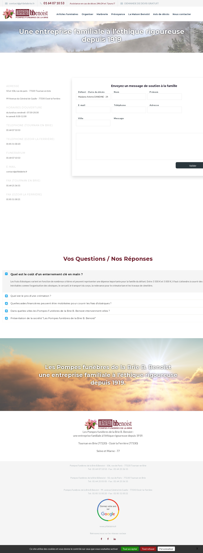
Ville (80, 117)
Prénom (154, 91)
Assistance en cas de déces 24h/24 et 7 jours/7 (92, 3)
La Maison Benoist (139, 14)
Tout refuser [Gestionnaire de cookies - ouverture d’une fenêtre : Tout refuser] (148, 548)
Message (119, 117)
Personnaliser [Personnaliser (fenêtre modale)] (166, 548)
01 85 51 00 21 (13, 199)
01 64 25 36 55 (13, 185)
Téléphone (120, 104)
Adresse (154, 104)
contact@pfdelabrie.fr (22, 3)
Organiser (87, 14)
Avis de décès (161, 14)
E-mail (81, 104)
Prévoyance (118, 14)
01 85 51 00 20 (13, 144)
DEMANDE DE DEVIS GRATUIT (141, 3)
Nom (116, 91)
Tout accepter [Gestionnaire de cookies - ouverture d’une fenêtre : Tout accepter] (130, 548)
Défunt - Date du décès (91, 91)
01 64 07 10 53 (54, 3)
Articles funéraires (67, 14)
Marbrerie (102, 14)
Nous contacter (182, 14)
